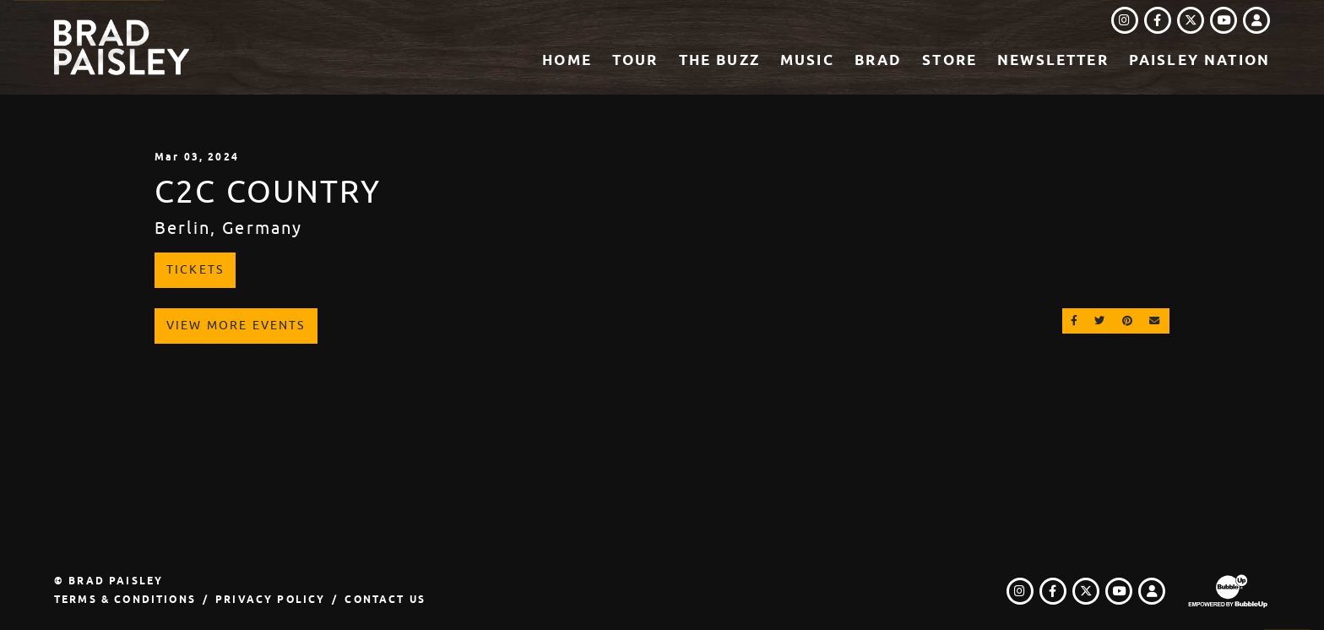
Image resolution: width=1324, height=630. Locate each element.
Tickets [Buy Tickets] (195, 269)
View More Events (236, 325)
